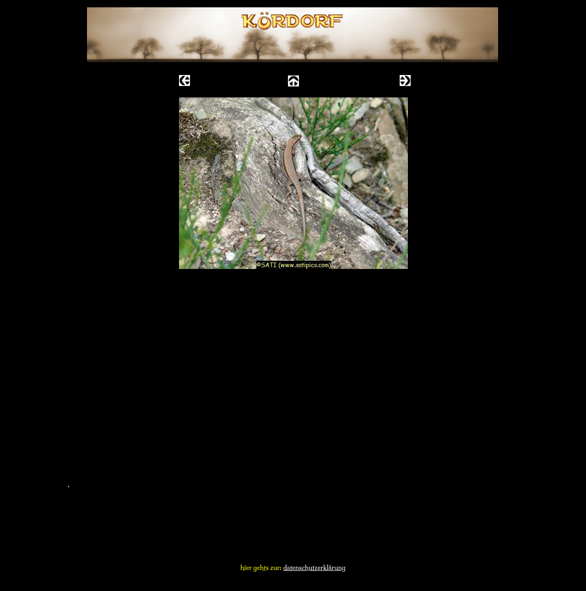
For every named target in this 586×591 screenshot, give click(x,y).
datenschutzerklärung (314, 568)
